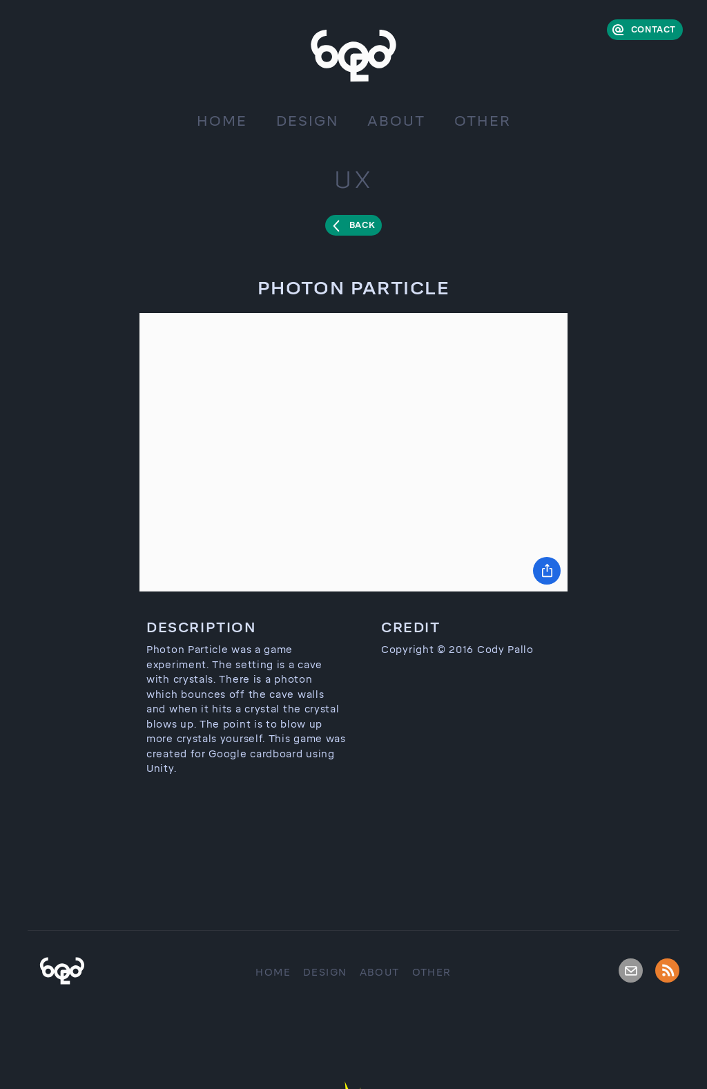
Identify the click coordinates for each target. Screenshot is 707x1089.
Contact (653, 30)
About (396, 121)
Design (307, 121)
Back (362, 225)
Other (482, 121)
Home (222, 121)
